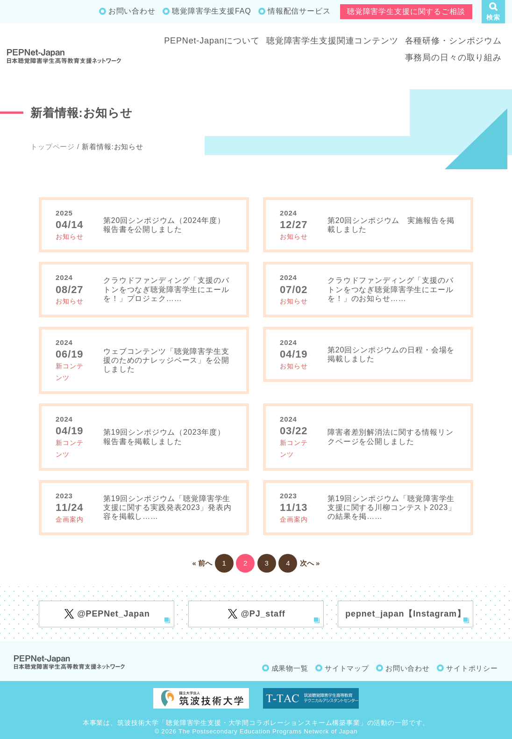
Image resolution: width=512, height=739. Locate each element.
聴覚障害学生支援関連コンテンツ (332, 40)
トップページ (52, 147)
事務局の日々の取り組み (453, 57)
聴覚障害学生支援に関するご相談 (406, 11)
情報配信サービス (299, 11)
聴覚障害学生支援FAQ (211, 11)
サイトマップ (347, 668)
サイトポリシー (472, 668)
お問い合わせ (132, 11)
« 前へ (202, 563)
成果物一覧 (289, 668)
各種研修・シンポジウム (453, 40)
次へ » (310, 563)
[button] (493, 11)
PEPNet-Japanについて (212, 40)
